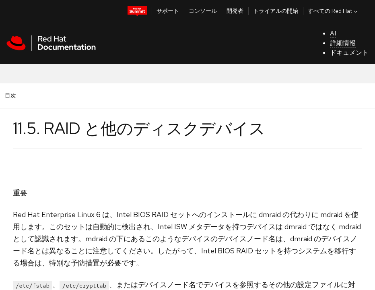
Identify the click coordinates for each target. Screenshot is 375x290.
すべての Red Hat (333, 10)
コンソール (203, 10)
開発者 (235, 10)
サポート (168, 10)
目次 (11, 95)
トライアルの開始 (275, 10)
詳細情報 (343, 43)
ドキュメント (349, 52)
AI (333, 33)
